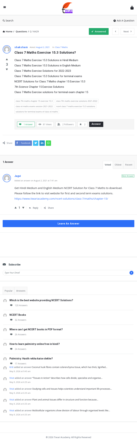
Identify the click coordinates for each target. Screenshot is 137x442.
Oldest (118, 164)
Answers (20, 290)
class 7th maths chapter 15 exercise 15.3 (34, 101)
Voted (108, 164)
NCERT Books (17, 314)
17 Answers (17, 363)
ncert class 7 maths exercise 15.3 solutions (75, 106)
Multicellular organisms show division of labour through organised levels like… (71, 410)
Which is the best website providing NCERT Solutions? (41, 300)
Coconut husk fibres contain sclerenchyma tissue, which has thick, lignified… (69, 367)
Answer (96, 124)
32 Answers (17, 319)
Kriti (11, 367)
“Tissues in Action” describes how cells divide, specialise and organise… (67, 377)
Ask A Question (123, 20)
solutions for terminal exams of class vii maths (37, 111)
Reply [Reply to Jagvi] (33, 207)
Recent (128, 164)
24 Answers (17, 349)
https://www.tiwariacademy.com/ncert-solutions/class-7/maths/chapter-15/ (61, 198)
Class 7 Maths (61, 47)
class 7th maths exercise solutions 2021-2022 (76, 101)
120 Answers (18, 305)
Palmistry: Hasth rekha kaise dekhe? (31, 358)
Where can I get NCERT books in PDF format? (36, 329)
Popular (8, 290)
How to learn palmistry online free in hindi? (34, 344)
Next (127, 31)
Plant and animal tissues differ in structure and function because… (65, 399)
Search (8, 20)
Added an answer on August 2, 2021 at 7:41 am (35, 180)
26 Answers (17, 334)
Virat (11, 377)
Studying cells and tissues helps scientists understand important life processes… (72, 388)
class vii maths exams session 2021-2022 (34, 106)
